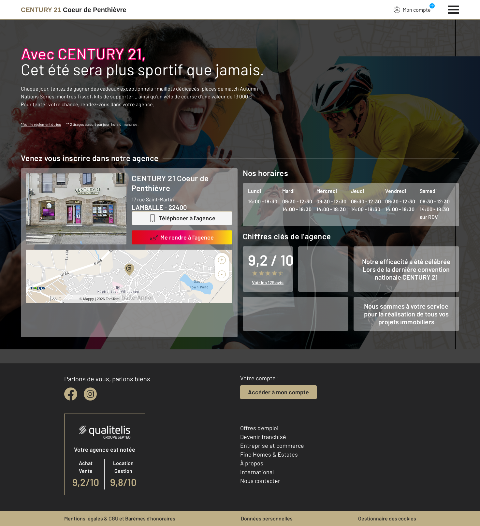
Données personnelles (267, 518)
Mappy (88, 299)
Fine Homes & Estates (269, 454)
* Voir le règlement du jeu (41, 124)
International (257, 471)
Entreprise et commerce (272, 445)
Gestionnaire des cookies (387, 518)
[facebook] (70, 394)
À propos (251, 463)
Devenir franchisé (263, 436)
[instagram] (90, 394)
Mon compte (412, 9)
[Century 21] (73, 10)
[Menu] (453, 9)
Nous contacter (260, 480)
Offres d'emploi (259, 427)
